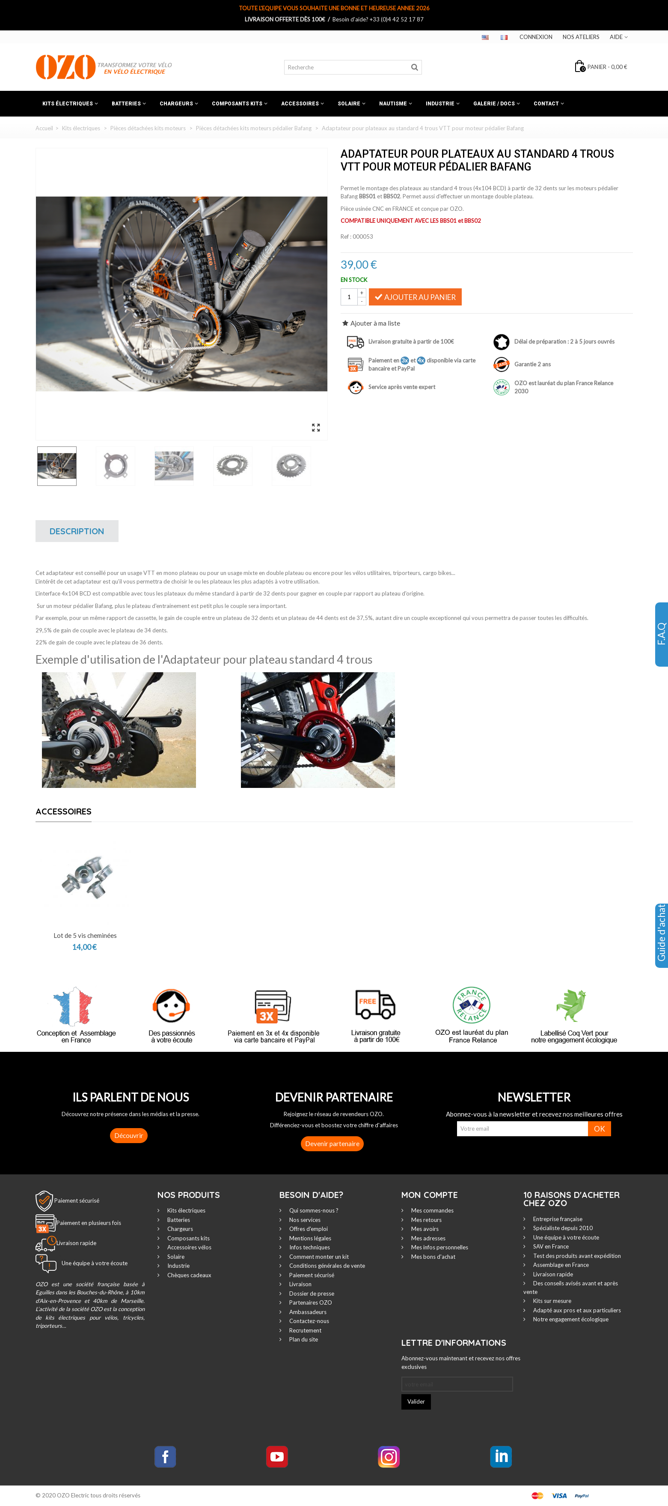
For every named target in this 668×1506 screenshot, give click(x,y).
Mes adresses (427, 1238)
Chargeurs (176, 104)
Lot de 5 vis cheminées (85, 935)
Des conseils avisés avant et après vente (570, 1287)
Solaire (349, 104)
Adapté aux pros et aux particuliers (576, 1310)
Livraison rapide (552, 1274)
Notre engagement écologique (570, 1319)
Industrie (440, 104)
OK (599, 1128)
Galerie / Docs (494, 104)
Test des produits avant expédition (576, 1255)
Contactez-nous (308, 1320)
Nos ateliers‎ (581, 36)
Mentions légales (309, 1238)
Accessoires (300, 104)
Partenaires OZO (310, 1302)
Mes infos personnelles (439, 1247)
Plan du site (303, 1339)
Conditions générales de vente (326, 1265)
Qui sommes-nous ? (313, 1210)
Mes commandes (432, 1210)
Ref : (346, 236)
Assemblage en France (560, 1264)
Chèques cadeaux (188, 1275)
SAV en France (550, 1246)
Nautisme (393, 104)
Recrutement (304, 1330)
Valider (416, 1401)
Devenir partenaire (332, 1143)
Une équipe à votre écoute (565, 1237)
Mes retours (426, 1219)
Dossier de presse (311, 1293)
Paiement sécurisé (76, 1200)
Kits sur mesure (551, 1300)
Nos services (304, 1219)
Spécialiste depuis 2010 (562, 1228)
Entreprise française (557, 1219)
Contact (546, 104)
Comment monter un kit (318, 1256)
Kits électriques (67, 104)
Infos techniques (309, 1247)
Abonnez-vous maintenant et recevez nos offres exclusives (460, 1362)
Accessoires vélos (188, 1247)
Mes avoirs (424, 1228)
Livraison (300, 1284)
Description (77, 531)
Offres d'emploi (308, 1228)
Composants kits (237, 104)
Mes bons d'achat (432, 1256)
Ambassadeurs (307, 1311)
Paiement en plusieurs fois (88, 1222)
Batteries (126, 104)
